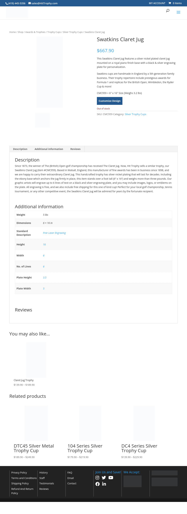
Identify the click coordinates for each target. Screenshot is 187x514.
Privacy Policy (19, 472)
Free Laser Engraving (54, 233)
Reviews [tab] (75, 149)
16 (44, 244)
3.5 (44, 277)
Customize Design (110, 101)
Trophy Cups (54, 32)
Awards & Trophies (35, 32)
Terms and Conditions (24, 478)
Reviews (44, 489)
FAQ (69, 472)
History (43, 472)
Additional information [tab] (49, 149)
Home (12, 32)
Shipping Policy (20, 483)
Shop (20, 32)
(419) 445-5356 (16, 3)
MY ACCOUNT (157, 3)
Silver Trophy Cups (73, 32)
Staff (42, 478)
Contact (71, 483)
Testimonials (46, 483)
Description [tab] (20, 149)
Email (70, 478)
